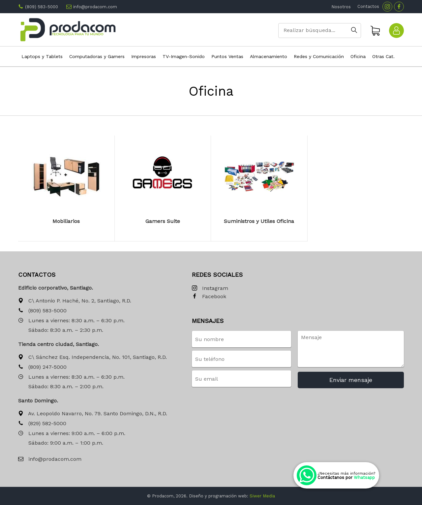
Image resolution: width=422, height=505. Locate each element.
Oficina (358, 56)
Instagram (210, 288)
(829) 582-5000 (42, 423)
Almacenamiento (268, 56)
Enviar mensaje (350, 379)
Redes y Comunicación (319, 56)
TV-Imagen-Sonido (184, 56)
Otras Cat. (383, 56)
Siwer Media (262, 495)
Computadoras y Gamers (97, 56)
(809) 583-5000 (41, 6)
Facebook (209, 296)
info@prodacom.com (95, 6)
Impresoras (143, 56)
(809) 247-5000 (42, 367)
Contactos (368, 6)
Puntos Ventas (227, 56)
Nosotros (341, 6)
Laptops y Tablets (42, 56)
